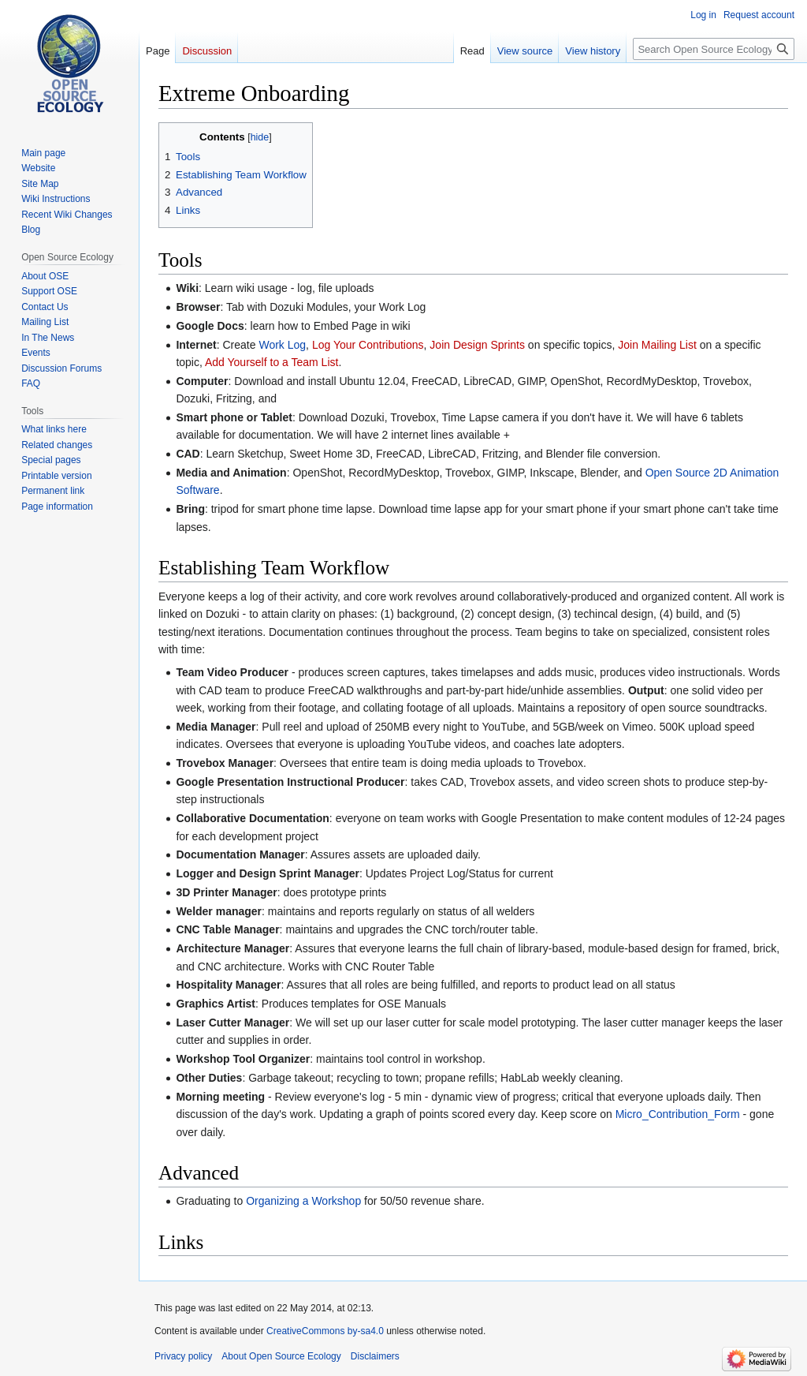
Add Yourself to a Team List (271, 362)
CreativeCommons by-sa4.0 (325, 1331)
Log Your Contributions (368, 344)
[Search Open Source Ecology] (713, 49)
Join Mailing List (657, 344)
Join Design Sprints (477, 344)
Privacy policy (183, 1356)
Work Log (282, 344)
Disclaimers (375, 1356)
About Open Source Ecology (280, 1356)
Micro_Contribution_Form (677, 1114)
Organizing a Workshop (303, 1201)
